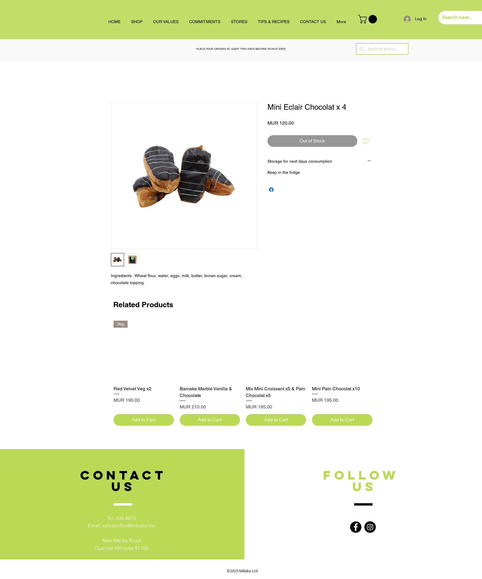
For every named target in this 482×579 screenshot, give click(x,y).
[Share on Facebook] (271, 189)
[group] (243, 373)
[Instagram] (370, 527)
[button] (368, 19)
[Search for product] (382, 49)
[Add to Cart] (144, 420)
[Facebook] (355, 527)
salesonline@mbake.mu (129, 525)
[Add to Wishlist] (365, 141)
